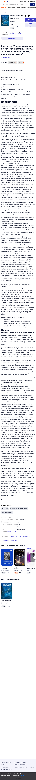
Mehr (21, 62)
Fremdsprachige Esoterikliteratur (18, 508)
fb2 (15, 536)
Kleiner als (12, 62)
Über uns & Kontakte (6, 762)
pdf (27, 536)
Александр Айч (5, 570)
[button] (5, 33)
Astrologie (5, 508)
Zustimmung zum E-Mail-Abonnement (24, 767)
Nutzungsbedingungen (20, 762)
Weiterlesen (22, 775)
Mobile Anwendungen (6, 769)
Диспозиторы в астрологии (5, 567)
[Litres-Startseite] (4, 1)
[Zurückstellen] (11, 551)
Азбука (18, 534)
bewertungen (12, 33)
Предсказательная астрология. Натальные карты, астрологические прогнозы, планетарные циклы (6, 601)
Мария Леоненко (11, 531)
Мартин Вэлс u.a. (18, 570)
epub (12, 536)
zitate (19, 33)
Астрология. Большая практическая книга (19, 567)
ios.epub (21, 536)
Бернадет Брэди (5, 57)
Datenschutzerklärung (20, 764)
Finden (32, 4)
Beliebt (18, 7)
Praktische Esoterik (7, 512)
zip (31, 536)
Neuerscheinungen (11, 7)
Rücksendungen (5, 767)
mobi (24, 536)
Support (3, 764)
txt (29, 536)
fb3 (17, 536)
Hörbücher (23, 7)
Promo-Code (3, 7)
